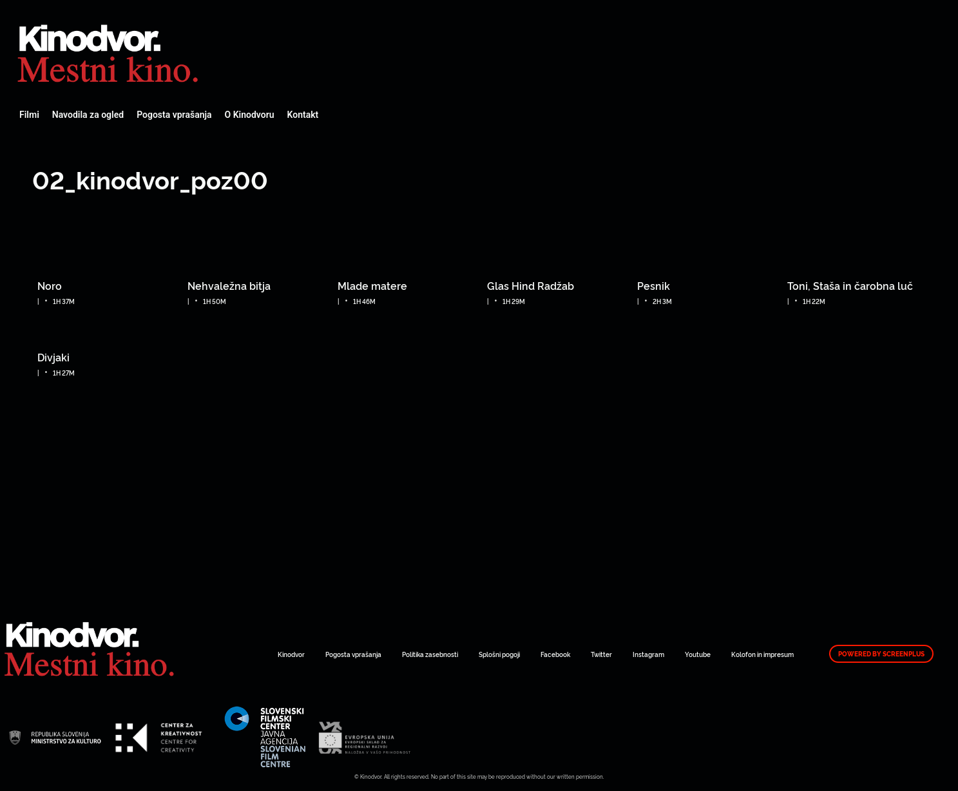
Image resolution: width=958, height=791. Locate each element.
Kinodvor (291, 654)
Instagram (648, 654)
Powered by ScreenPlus (881, 653)
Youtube (698, 654)
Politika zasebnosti (430, 654)
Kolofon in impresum (762, 654)
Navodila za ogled (88, 115)
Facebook (555, 654)
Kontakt (303, 115)
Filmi (29, 115)
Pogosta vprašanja (174, 115)
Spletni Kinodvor (109, 51)
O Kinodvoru (249, 115)
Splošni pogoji (499, 654)
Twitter (601, 654)
